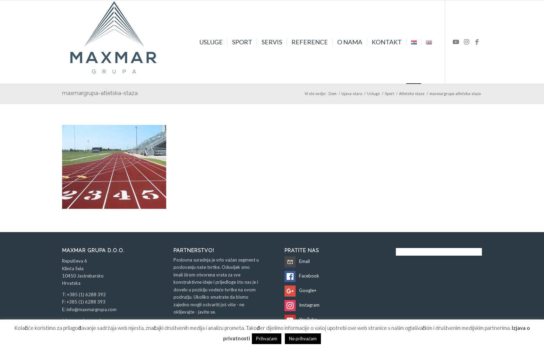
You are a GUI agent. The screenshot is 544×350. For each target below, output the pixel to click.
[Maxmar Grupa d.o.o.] (114, 42)
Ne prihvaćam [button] (303, 338)
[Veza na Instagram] (466, 41)
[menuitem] (211, 42)
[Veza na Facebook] (476, 41)
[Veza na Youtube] (456, 41)
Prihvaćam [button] (266, 338)
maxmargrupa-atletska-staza (100, 93)
